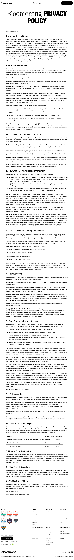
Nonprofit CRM (35, 516)
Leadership (48, 532)
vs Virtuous (48, 512)
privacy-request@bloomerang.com (22, 252)
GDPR (34, 556)
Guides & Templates (64, 518)
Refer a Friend (35, 538)
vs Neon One (48, 516)
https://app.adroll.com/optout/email (21, 259)
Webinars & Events (64, 516)
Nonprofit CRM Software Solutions (65, 530)
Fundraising (34, 514)
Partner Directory (64, 520)
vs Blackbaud (49, 520)
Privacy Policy (21, 556)
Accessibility (28, 556)
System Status (35, 532)
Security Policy (4, 556)
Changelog (34, 536)
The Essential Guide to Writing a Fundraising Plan (65, 534)
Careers (48, 540)
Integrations (34, 522)
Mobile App (34, 520)
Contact (48, 544)
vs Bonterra (48, 518)
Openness (48, 536)
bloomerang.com (26, 115)
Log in (39, 3)
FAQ (61, 522)
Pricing (33, 524)
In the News (48, 538)
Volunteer (34, 518)
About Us (48, 530)
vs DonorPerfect (49, 514)
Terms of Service (13, 556)
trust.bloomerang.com (15, 411)
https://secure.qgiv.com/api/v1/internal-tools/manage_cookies (28, 249)
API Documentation (36, 534)
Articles (62, 514)
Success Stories (63, 512)
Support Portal (35, 530)
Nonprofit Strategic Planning (64, 537)
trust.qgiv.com (28, 411)
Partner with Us (49, 542)
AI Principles (48, 534)
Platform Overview (36, 512)
